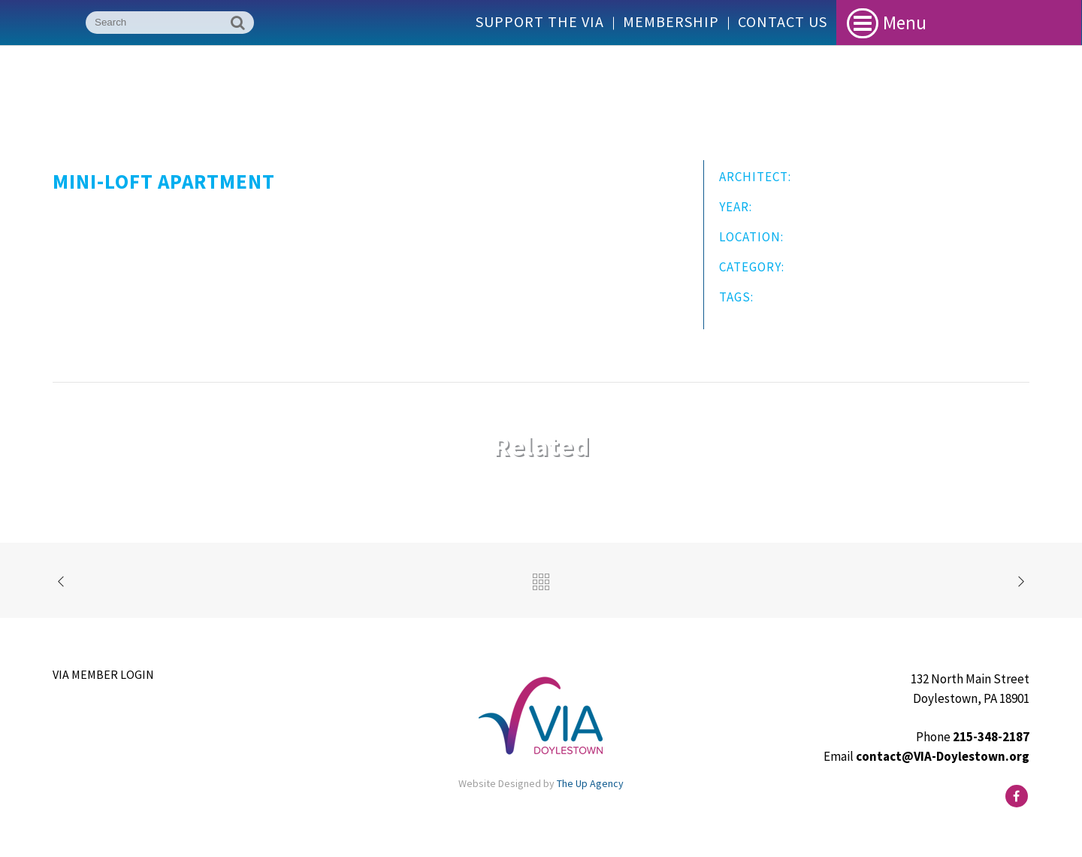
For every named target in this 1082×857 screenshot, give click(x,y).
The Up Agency (590, 783)
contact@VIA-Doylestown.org (942, 756)
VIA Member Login (103, 674)
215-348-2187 (991, 736)
